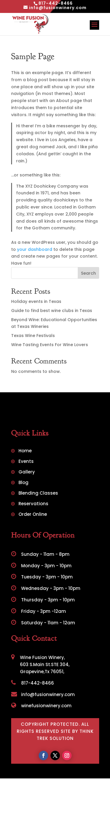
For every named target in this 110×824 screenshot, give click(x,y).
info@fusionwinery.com (43, 694)
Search (88, 273)
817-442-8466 (32, 683)
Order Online (32, 514)
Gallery (26, 472)
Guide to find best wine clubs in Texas (51, 310)
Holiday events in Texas (36, 301)
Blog (23, 483)
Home (25, 451)
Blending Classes (38, 493)
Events (26, 461)
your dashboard (34, 249)
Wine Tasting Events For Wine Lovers (49, 345)
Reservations (33, 504)
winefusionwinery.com (41, 706)
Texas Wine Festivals (33, 335)
